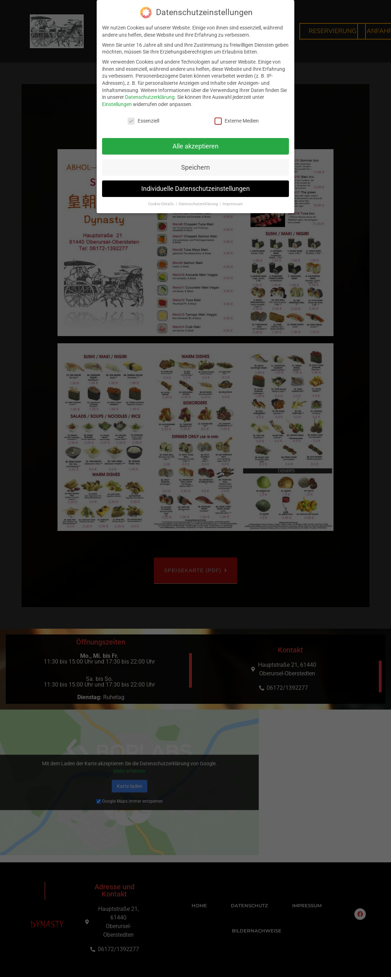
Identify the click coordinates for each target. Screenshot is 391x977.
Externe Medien (237, 121)
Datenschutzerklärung (150, 97)
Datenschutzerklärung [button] (199, 204)
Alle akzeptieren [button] (195, 146)
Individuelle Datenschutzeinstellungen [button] (195, 188)
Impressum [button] (232, 204)
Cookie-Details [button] (161, 204)
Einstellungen (117, 104)
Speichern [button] (195, 167)
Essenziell (143, 121)
